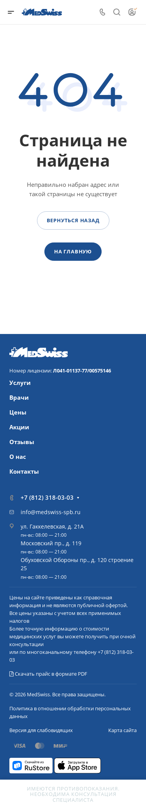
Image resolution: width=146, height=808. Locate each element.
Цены (17, 412)
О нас (17, 456)
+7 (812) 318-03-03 (47, 497)
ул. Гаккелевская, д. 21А (52, 526)
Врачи (19, 397)
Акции (19, 427)
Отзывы (21, 442)
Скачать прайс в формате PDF (48, 673)
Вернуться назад (73, 220)
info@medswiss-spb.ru (51, 512)
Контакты (24, 471)
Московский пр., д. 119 (51, 543)
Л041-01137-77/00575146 (82, 370)
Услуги (20, 382)
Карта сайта (122, 730)
